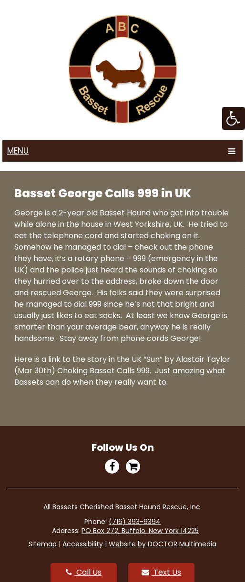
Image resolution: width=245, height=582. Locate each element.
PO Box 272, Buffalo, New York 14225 (140, 530)
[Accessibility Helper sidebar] (233, 118)
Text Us (161, 572)
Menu (18, 150)
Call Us (84, 572)
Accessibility (82, 544)
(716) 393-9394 (135, 521)
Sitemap (43, 544)
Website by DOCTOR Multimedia (162, 544)
